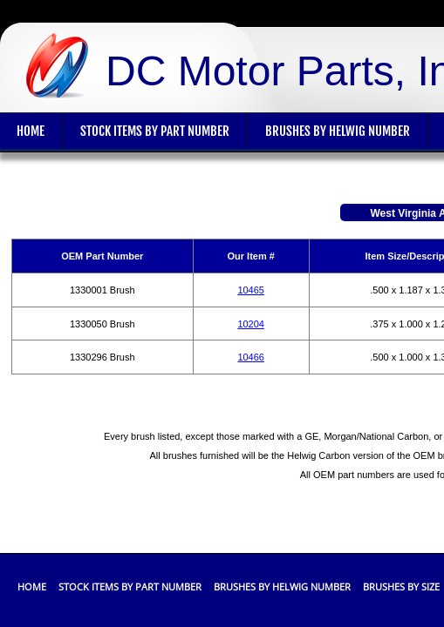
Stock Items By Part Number (154, 131)
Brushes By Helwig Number (337, 131)
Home (31, 586)
